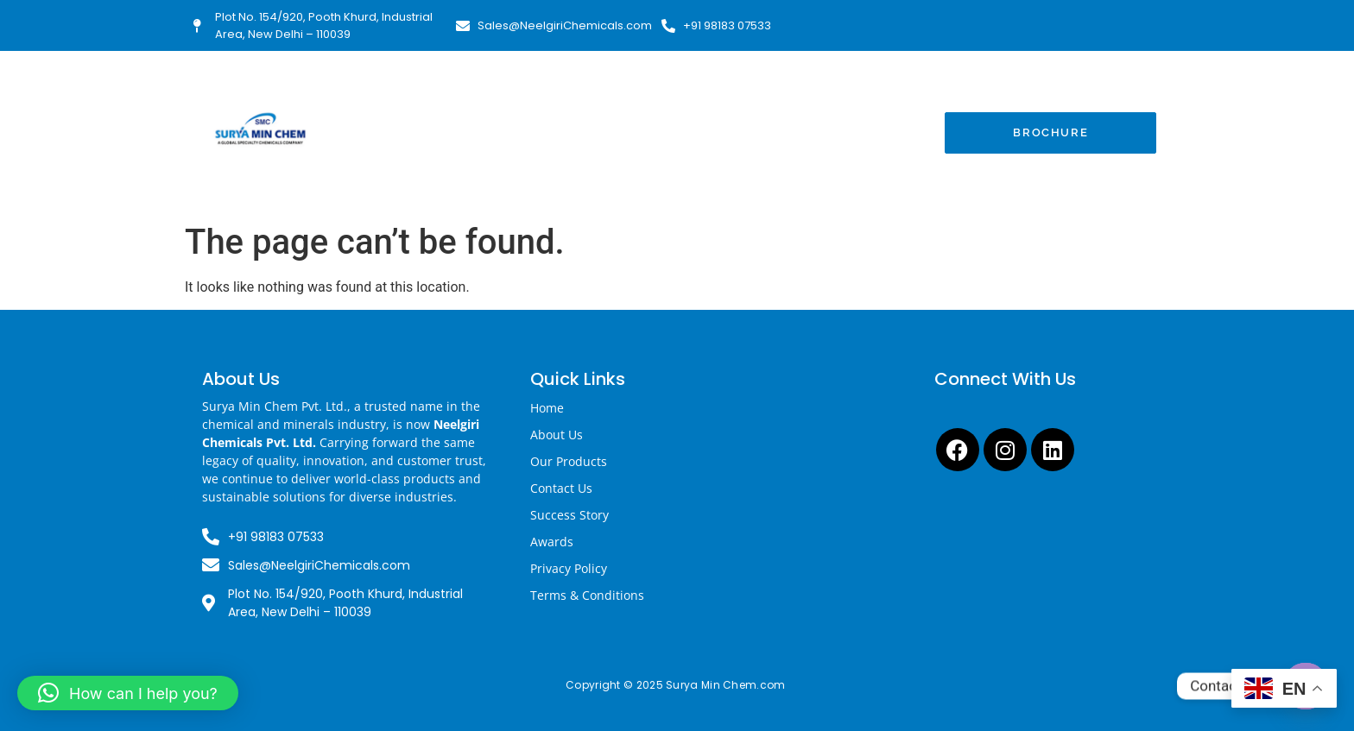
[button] (127, 693)
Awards (551, 541)
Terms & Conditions (587, 595)
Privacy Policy (568, 568)
